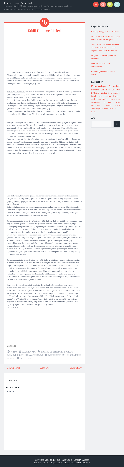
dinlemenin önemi (59, 354)
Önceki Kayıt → (77, 367)
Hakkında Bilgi (29, 351)
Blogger (85, 460)
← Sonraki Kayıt (12, 367)
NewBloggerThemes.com (79, 462)
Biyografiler (115, 93)
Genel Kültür (104, 92)
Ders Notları (102, 99)
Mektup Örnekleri (112, 96)
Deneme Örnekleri (100, 89)
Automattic (48, 462)
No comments (26, 358)
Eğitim (71, 354)
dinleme (45, 351)
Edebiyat (116, 89)
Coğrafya (108, 106)
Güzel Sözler (97, 96)
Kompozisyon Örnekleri (18, 3)
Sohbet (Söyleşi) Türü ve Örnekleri (105, 31)
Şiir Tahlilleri (102, 109)
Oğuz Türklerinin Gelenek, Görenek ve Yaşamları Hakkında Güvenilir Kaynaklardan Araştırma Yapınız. (105, 47)
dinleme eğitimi (57, 351)
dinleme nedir (42, 354)
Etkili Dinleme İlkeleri (44, 30)
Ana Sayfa (44, 367)
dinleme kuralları (26, 354)
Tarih (93, 99)
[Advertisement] (44, 51)
